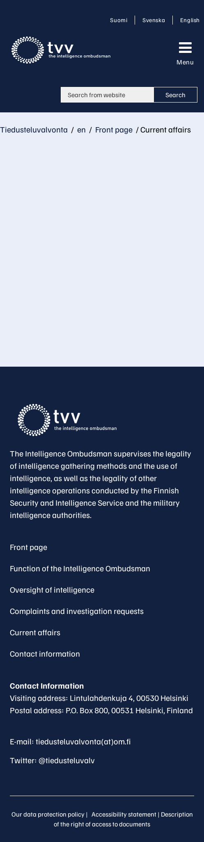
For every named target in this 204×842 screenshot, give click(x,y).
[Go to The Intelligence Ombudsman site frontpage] (71, 419)
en (81, 129)
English (190, 19)
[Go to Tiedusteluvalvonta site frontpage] (68, 50)
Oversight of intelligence (52, 589)
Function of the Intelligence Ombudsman (80, 568)
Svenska (155, 19)
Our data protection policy (48, 814)
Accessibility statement (124, 814)
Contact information (45, 653)
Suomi (120, 19)
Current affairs (35, 632)
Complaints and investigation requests (77, 610)
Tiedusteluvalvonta (34, 129)
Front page (113, 129)
